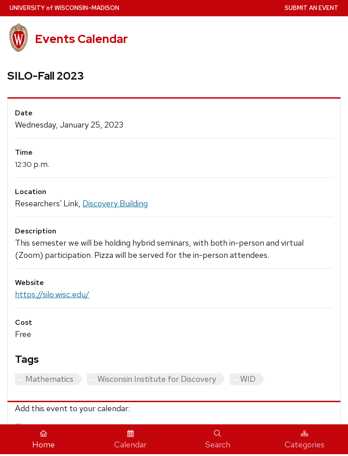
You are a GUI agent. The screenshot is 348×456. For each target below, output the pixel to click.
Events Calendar (81, 39)
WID (248, 379)
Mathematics (49, 379)
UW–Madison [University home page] (64, 8)
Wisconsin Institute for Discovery (156, 379)
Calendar (130, 440)
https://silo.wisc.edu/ (52, 294)
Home (43, 440)
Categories (304, 440)
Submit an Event (311, 8)
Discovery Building (115, 203)
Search (217, 440)
